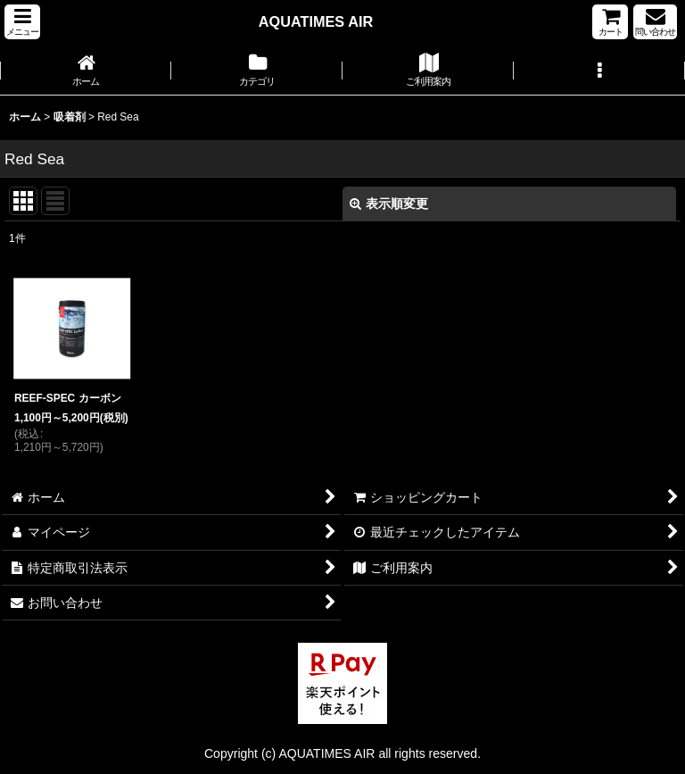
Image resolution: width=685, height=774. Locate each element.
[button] (22, 21)
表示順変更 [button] (389, 203)
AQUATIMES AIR (316, 21)
